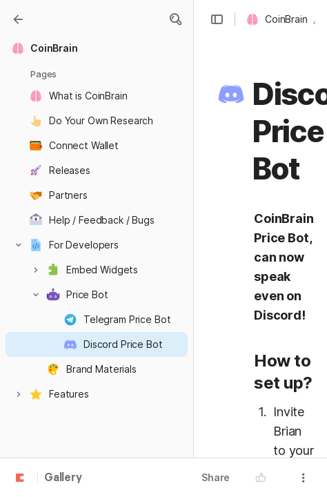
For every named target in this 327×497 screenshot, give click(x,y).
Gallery (63, 478)
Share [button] (215, 477)
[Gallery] (18, 19)
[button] (216, 19)
